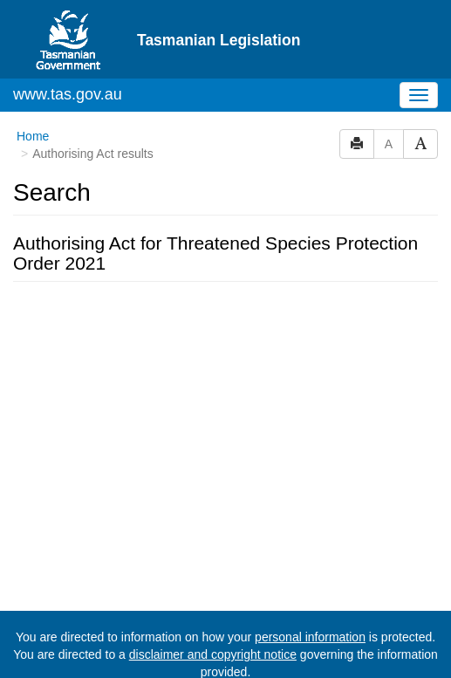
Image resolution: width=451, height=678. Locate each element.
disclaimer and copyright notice (213, 654)
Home (33, 136)
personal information (310, 637)
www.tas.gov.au (67, 94)
